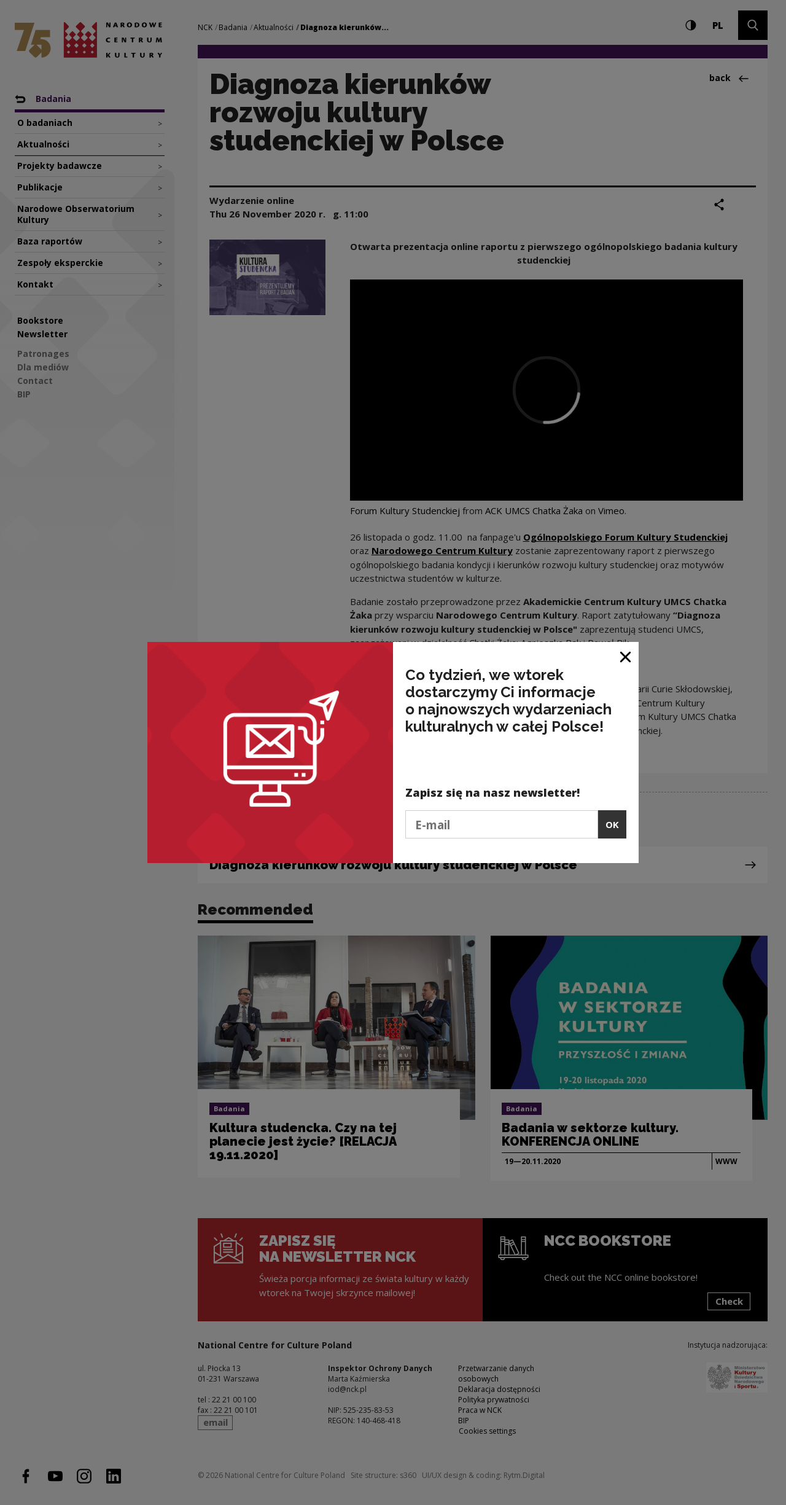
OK (612, 824)
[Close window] (626, 656)
